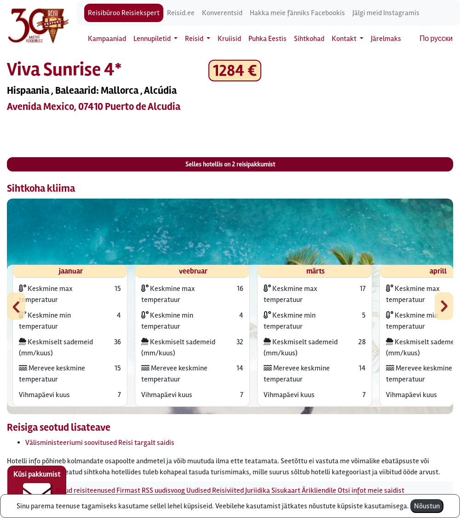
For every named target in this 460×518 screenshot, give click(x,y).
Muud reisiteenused (85, 490)
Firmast (128, 490)
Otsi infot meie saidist (371, 490)
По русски (436, 38)
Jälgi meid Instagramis (386, 12)
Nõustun (427, 506)
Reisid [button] (195, 38)
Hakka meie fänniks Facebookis (297, 12)
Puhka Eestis (267, 38)
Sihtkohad (309, 38)
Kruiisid (229, 38)
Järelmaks (386, 38)
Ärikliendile (319, 490)
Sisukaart (285, 490)
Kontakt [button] (345, 38)
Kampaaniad (107, 38)
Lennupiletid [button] (152, 38)
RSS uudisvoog (163, 490)
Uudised (198, 490)
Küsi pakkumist (36, 488)
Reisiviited (228, 490)
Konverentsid (222, 12)
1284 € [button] (235, 70)
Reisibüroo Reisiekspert (124, 12)
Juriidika (257, 490)
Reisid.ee (181, 12)
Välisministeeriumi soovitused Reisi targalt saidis (99, 442)
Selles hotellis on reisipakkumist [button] (230, 164)
